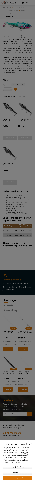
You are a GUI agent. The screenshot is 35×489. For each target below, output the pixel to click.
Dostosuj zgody (17, 472)
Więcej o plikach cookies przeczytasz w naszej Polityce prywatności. (15, 461)
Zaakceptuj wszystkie (17, 478)
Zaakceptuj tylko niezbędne (17, 467)
